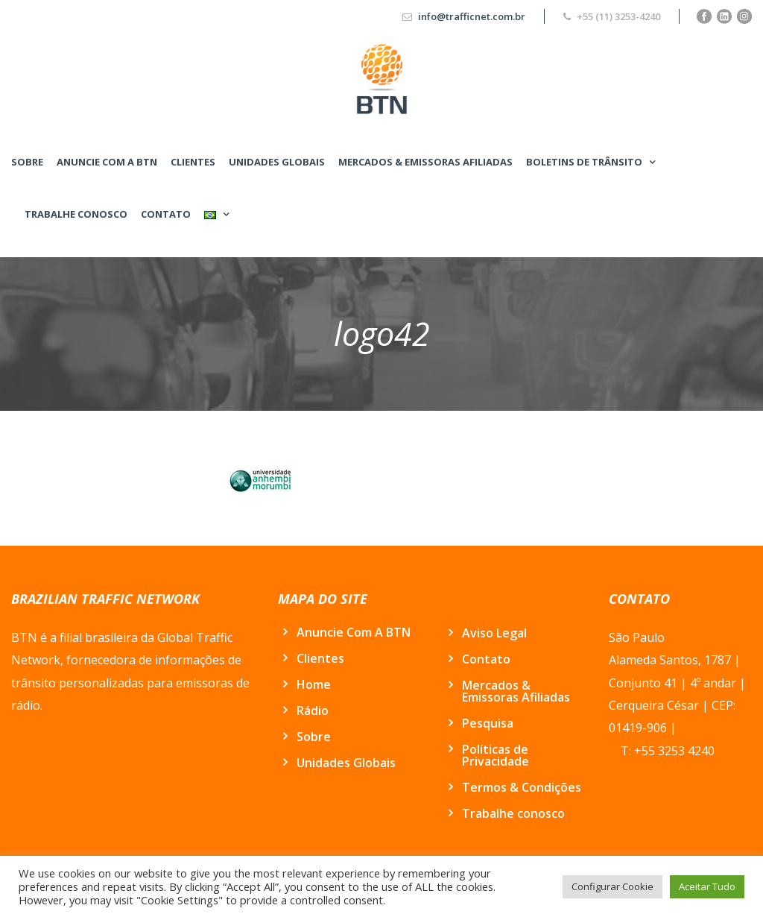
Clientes (193, 161)
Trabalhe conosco (76, 214)
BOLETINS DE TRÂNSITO (584, 161)
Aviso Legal (494, 633)
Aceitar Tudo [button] (707, 886)
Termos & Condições (521, 787)
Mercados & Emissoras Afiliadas (425, 161)
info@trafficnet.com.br (471, 16)
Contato (166, 214)
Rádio (313, 710)
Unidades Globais (277, 161)
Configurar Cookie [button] (612, 886)
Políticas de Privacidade (495, 755)
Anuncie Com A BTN (107, 161)
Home (314, 684)
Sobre (27, 161)
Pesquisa (487, 723)
